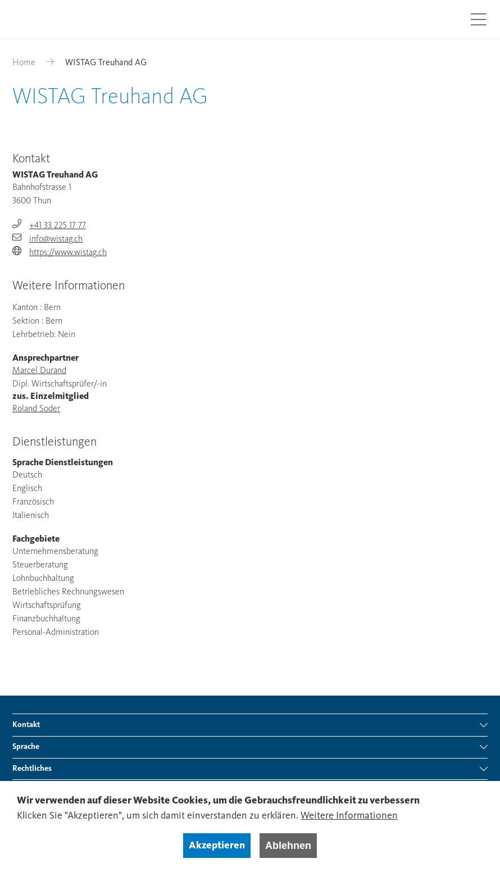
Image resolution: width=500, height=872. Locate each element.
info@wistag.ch (56, 239)
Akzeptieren (217, 846)
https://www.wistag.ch (68, 252)
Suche (446, 18)
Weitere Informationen (349, 816)
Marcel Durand (39, 370)
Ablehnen (288, 845)
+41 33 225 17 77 (57, 225)
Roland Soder (36, 409)
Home (23, 62)
